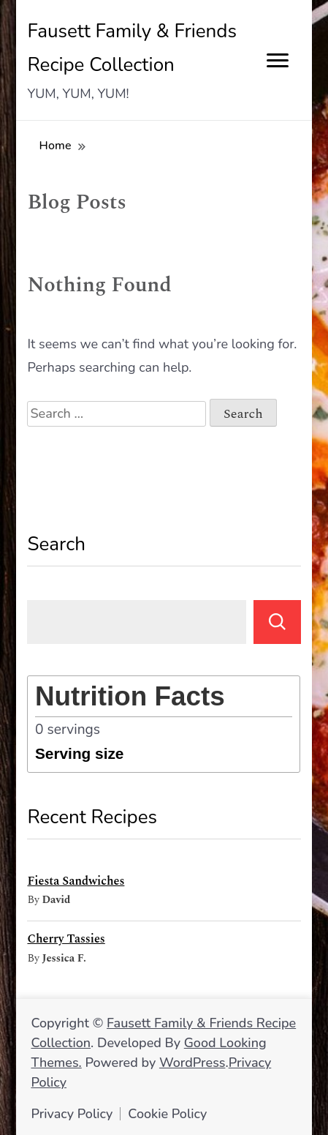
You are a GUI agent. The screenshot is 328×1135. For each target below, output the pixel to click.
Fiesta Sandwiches (75, 881)
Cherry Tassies (65, 939)
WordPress (192, 1062)
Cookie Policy (167, 1114)
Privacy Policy (71, 1114)
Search (56, 544)
